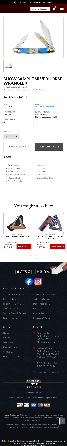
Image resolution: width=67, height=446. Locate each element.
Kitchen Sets (39, 308)
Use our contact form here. (47, 372)
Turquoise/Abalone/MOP (27, 90)
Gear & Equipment (11, 318)
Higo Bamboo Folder (17, 237)
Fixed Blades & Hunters (13, 304)
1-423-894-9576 (44, 366)
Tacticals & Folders (41, 299)
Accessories (38, 313)
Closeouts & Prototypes (44, 294)
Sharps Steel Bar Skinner (16, 441)
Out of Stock (18, 146)
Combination (9, 90)
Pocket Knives (9, 299)
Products (7, 337)
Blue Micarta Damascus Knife (51, 238)
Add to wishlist (49, 146)
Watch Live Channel (12, 356)
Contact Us (8, 352)
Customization (10, 347)
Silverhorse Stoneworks (44, 106)
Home (6, 333)
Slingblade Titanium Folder (28, 443)
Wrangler (43, 90)
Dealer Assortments (42, 304)
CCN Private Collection (13, 294)
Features (7, 157)
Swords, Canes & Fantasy (14, 313)
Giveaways (8, 342)
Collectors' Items (11, 308)
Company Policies (33, 392)
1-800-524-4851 (22, 2)
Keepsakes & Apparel (42, 318)
